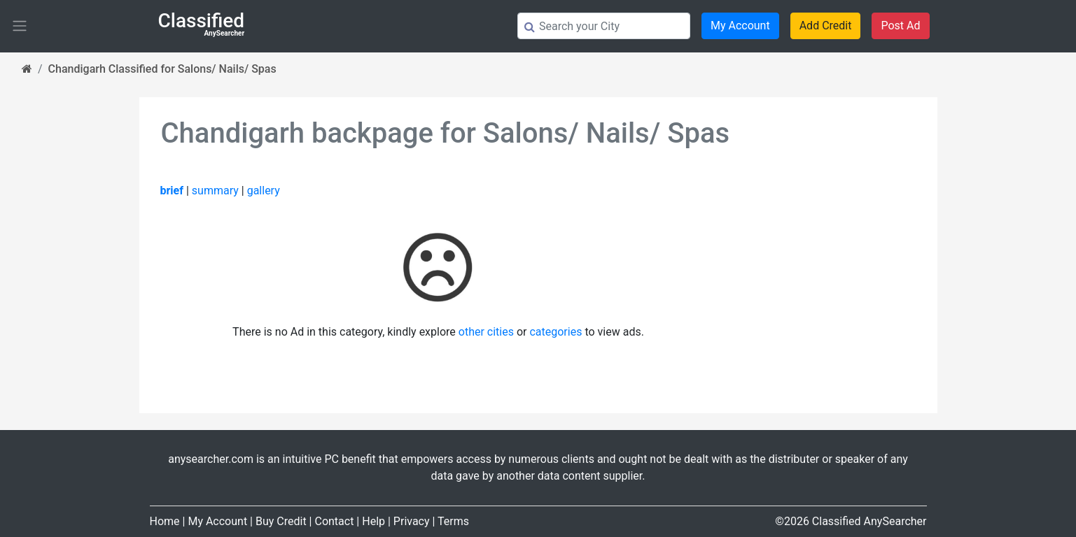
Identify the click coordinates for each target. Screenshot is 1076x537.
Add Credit (825, 25)
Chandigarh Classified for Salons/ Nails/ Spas (162, 69)
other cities (486, 331)
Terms (453, 521)
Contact (334, 521)
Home (165, 521)
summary (215, 190)
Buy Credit (281, 521)
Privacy (411, 521)
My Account (740, 25)
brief (171, 190)
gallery (263, 190)
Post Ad (900, 25)
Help (373, 521)
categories (555, 331)
